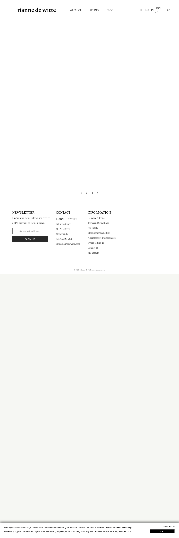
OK (162, 531)
